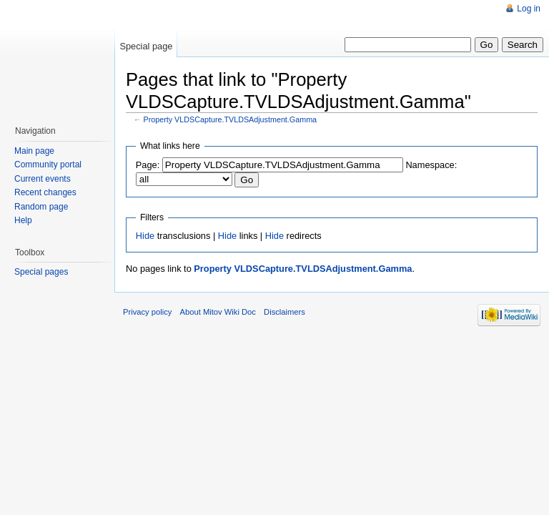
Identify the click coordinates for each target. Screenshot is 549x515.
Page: (147, 165)
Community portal (47, 165)
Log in (528, 9)
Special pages (41, 272)
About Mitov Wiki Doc (218, 312)
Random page (41, 207)
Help (23, 220)
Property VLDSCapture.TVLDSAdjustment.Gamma (230, 119)
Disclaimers (284, 312)
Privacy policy (147, 312)
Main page (34, 151)
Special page (145, 46)
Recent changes (45, 192)
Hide (145, 235)
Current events (42, 179)
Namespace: (431, 165)
